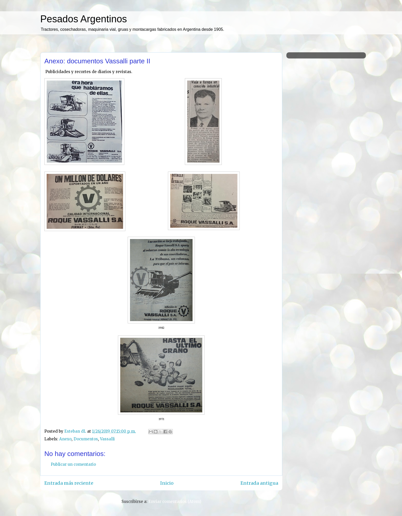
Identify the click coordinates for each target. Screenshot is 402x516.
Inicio (167, 483)
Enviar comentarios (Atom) (174, 501)
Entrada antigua (259, 483)
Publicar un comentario (73, 464)
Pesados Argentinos (83, 19)
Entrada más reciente (68, 483)
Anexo (65, 438)
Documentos (86, 438)
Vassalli (107, 438)
